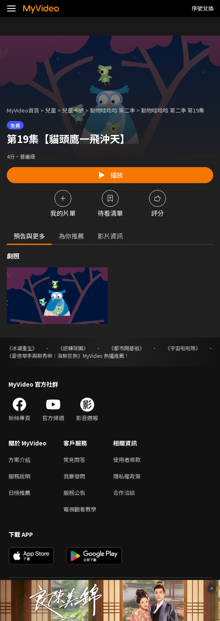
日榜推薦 (19, 493)
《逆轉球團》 (73, 348)
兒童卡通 (73, 110)
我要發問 (74, 476)
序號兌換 (203, 8)
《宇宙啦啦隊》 (183, 348)
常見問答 (74, 460)
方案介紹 (19, 460)
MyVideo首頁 (23, 110)
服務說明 (19, 476)
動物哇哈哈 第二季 (112, 110)
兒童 (50, 110)
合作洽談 (124, 493)
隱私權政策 (127, 476)
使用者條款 (127, 460)
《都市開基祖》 (126, 348)
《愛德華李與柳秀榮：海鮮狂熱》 (45, 355)
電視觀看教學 (79, 509)
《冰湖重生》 (22, 348)
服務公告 (74, 493)
